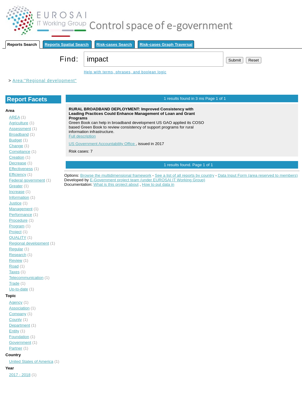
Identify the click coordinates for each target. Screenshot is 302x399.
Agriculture (18, 123)
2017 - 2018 (19, 374)
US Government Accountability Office (102, 143)
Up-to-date (18, 289)
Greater (16, 186)
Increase (16, 191)
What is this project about (116, 184)
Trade (14, 283)
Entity (14, 331)
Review (15, 260)
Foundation (19, 336)
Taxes (14, 272)
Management (21, 209)
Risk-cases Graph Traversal (166, 44)
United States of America (31, 361)
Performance (20, 214)
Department (19, 325)
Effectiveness (21, 168)
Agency (15, 302)
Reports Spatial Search (67, 44)
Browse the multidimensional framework (115, 175)
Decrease (17, 163)
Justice (15, 203)
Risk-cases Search (114, 44)
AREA (14, 117)
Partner (15, 348)
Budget (15, 140)
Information (19, 197)
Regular (16, 249)
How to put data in (158, 184)
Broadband (19, 134)
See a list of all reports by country (184, 175)
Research (17, 254)
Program (16, 226)
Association (19, 308)
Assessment (20, 128)
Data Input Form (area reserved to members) (258, 175)
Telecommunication (26, 277)
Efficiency (17, 174)
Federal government (27, 180)
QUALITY (17, 237)
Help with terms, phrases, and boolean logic (125, 72)
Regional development (29, 243)
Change (16, 146)
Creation (16, 157)
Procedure (18, 220)
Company (17, 314)
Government (20, 342)
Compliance (19, 151)
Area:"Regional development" (45, 80)
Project (15, 232)
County (15, 319)
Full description (82, 136)
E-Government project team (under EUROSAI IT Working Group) (147, 180)
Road (14, 266)
